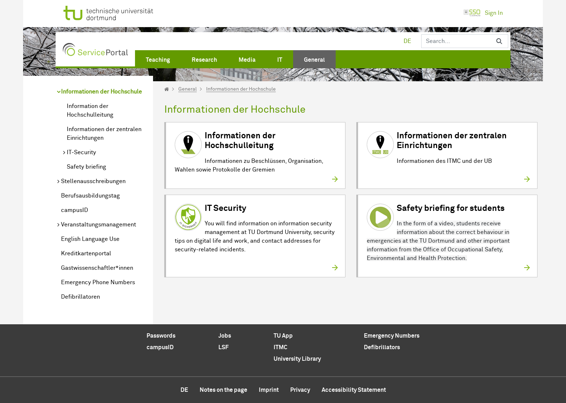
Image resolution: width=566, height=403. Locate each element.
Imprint (269, 390)
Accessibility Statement (354, 390)
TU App (283, 336)
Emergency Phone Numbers (98, 282)
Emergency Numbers (391, 336)
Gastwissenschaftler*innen (97, 268)
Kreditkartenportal (86, 253)
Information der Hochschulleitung (90, 110)
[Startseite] (166, 89)
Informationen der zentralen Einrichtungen (104, 133)
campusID (74, 210)
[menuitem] (158, 58)
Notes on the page (223, 390)
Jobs (224, 336)
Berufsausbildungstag (90, 196)
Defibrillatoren (80, 297)
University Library (297, 359)
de (407, 41)
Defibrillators (382, 347)
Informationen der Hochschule (101, 92)
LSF (223, 347)
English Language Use (90, 239)
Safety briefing (86, 167)
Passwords (161, 336)
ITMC (280, 347)
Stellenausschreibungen (93, 181)
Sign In (483, 13)
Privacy (300, 390)
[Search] (456, 41)
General (187, 89)
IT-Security (81, 152)
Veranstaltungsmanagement (98, 225)
